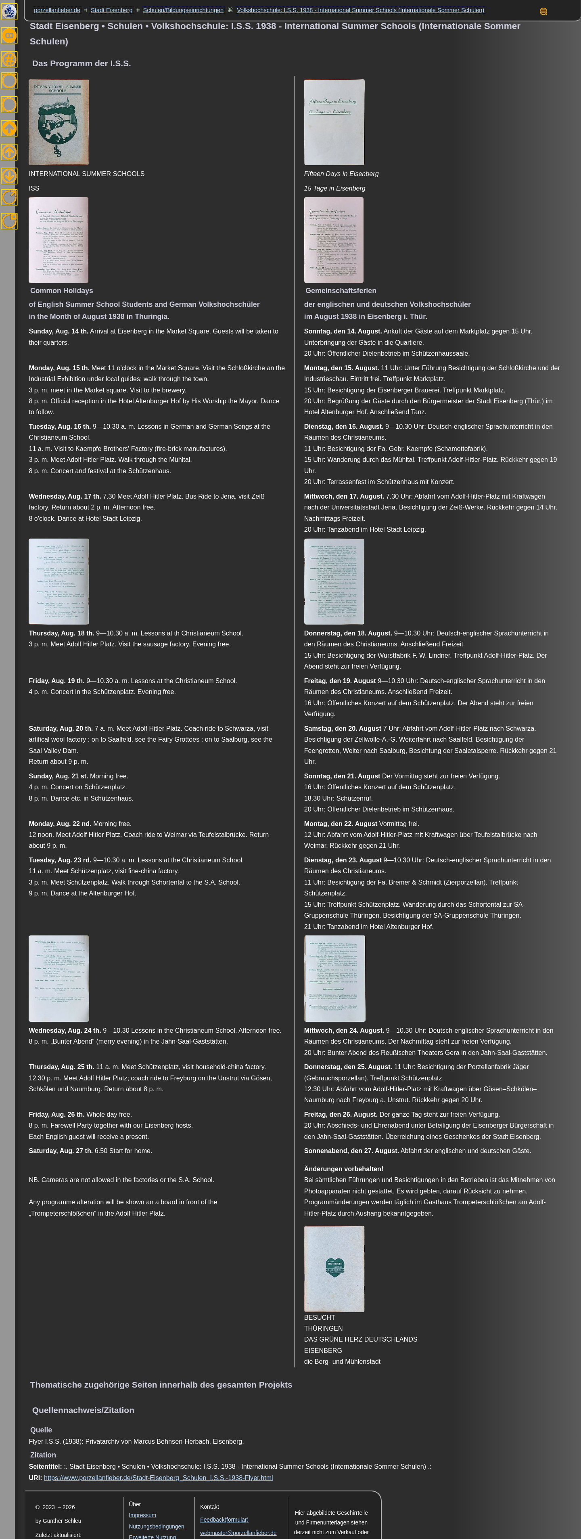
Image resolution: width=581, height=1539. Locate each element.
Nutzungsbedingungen (156, 1527)
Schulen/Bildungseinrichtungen (183, 10)
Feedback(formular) (224, 1520)
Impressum (142, 1515)
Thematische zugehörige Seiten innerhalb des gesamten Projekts (161, 1384)
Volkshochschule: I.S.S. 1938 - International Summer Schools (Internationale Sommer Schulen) (360, 10)
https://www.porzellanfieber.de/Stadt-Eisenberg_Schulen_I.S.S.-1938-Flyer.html (158, 1477)
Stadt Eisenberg (111, 10)
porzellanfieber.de (57, 10)
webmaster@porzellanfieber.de (238, 1533)
